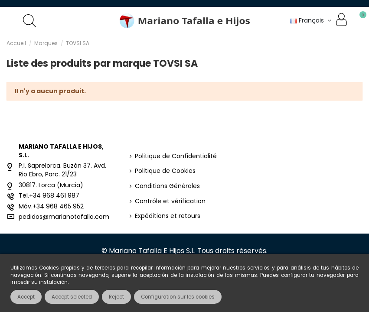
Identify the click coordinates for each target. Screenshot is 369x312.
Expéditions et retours (167, 216)
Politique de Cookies (165, 171)
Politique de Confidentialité (176, 156)
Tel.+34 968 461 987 (49, 195)
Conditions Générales (167, 186)
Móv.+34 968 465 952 (51, 206)
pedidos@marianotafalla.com (64, 216)
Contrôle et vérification (170, 201)
